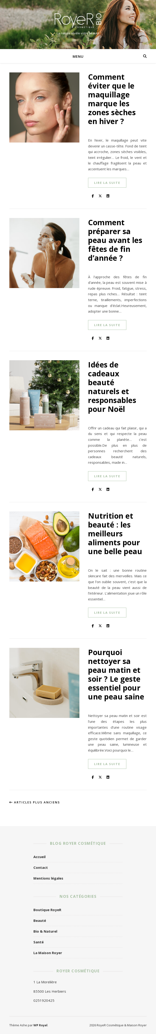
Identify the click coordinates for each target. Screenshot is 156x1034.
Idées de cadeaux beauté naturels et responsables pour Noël (112, 387)
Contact (40, 867)
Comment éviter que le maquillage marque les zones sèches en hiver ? (112, 99)
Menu (78, 56)
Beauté (39, 920)
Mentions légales (48, 878)
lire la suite (107, 183)
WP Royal (40, 1025)
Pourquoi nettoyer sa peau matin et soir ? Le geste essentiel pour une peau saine (116, 674)
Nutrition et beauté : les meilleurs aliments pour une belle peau (115, 533)
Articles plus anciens (34, 802)
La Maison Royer (47, 952)
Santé (38, 942)
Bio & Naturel (45, 931)
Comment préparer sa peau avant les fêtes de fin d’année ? (115, 240)
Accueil (39, 856)
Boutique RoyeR (47, 909)
